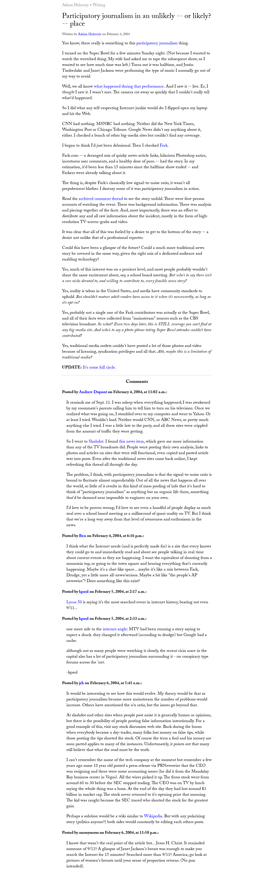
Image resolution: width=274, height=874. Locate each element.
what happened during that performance (129, 87)
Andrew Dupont (93, 392)
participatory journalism (156, 43)
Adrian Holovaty (75, 5)
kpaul (84, 592)
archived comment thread (101, 199)
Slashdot (96, 442)
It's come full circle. (99, 368)
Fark (164, 146)
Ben (82, 536)
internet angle (115, 629)
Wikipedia (153, 816)
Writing (99, 5)
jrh (81, 683)
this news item (131, 442)
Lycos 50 (74, 602)
